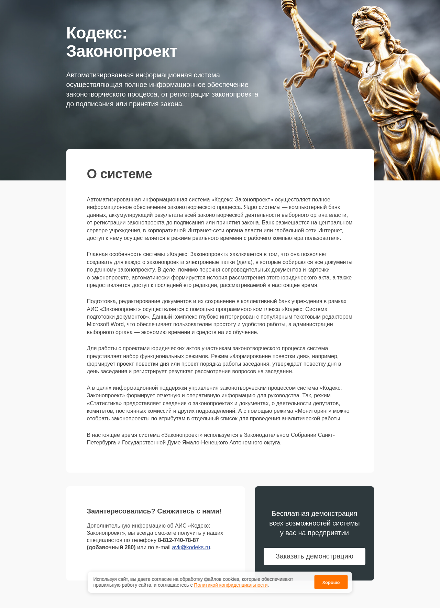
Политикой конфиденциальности (230, 585)
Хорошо (331, 583)
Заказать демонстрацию (314, 556)
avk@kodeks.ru (191, 547)
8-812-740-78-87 (178, 540)
